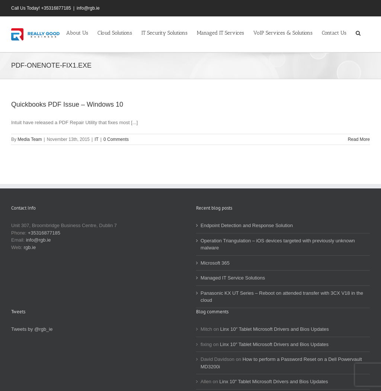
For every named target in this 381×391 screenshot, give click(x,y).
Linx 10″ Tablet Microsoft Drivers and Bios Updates (274, 329)
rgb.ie (30, 247)
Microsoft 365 (215, 263)
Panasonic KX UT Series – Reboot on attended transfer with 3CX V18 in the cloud (282, 296)
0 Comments (116, 139)
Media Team (29, 139)
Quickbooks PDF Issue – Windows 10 (67, 104)
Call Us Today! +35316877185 (41, 8)
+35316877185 (44, 233)
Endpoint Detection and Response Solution (247, 225)
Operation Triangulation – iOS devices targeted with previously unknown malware (278, 244)
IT (97, 139)
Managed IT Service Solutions (233, 278)
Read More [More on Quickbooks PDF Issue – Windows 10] (359, 139)
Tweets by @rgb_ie (31, 329)
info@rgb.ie (88, 8)
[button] (358, 32)
